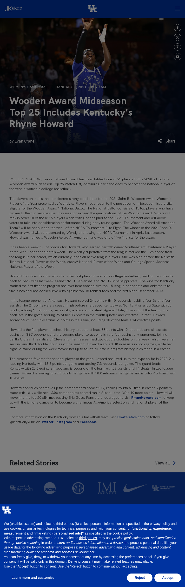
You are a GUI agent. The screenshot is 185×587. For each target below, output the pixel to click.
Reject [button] (140, 578)
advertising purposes (61, 547)
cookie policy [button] (122, 533)
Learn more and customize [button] (33, 578)
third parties (88, 538)
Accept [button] (167, 578)
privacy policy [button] (160, 524)
